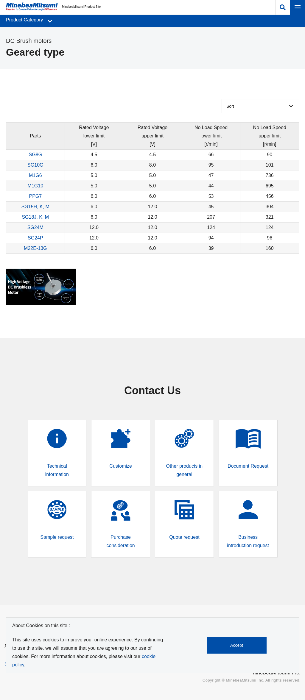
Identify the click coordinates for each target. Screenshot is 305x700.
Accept (237, 645)
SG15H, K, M (35, 206)
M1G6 (35, 175)
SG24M (35, 227)
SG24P (35, 237)
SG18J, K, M (35, 217)
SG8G (35, 154)
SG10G (35, 164)
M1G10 (35, 185)
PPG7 (35, 196)
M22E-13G (35, 248)
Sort (230, 106)
